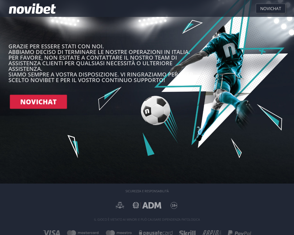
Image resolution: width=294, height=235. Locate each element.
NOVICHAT (38, 101)
